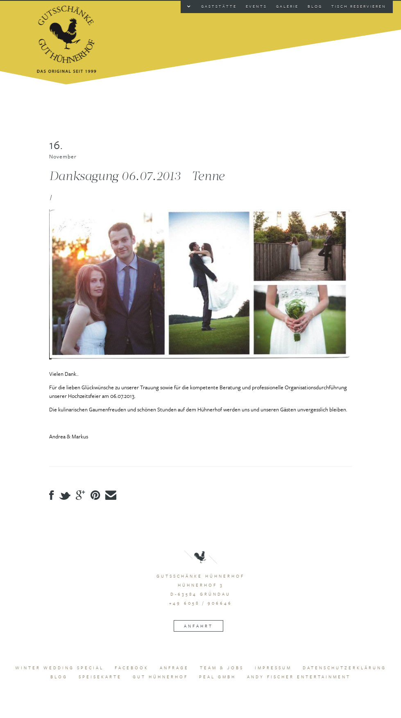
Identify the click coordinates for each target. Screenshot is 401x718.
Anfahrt (198, 626)
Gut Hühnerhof (160, 676)
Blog (59, 676)
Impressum (273, 667)
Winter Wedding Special (59, 667)
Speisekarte (100, 676)
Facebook (132, 667)
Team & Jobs (222, 667)
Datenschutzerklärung (344, 667)
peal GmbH (217, 676)
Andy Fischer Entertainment (299, 676)
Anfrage (174, 667)
